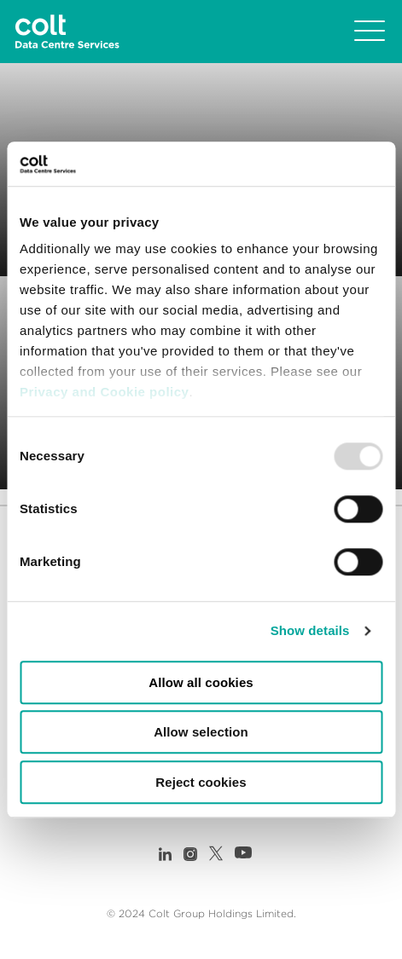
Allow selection (201, 732)
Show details (310, 631)
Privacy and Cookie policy (104, 392)
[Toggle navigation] (369, 31)
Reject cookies (200, 782)
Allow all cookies (201, 682)
